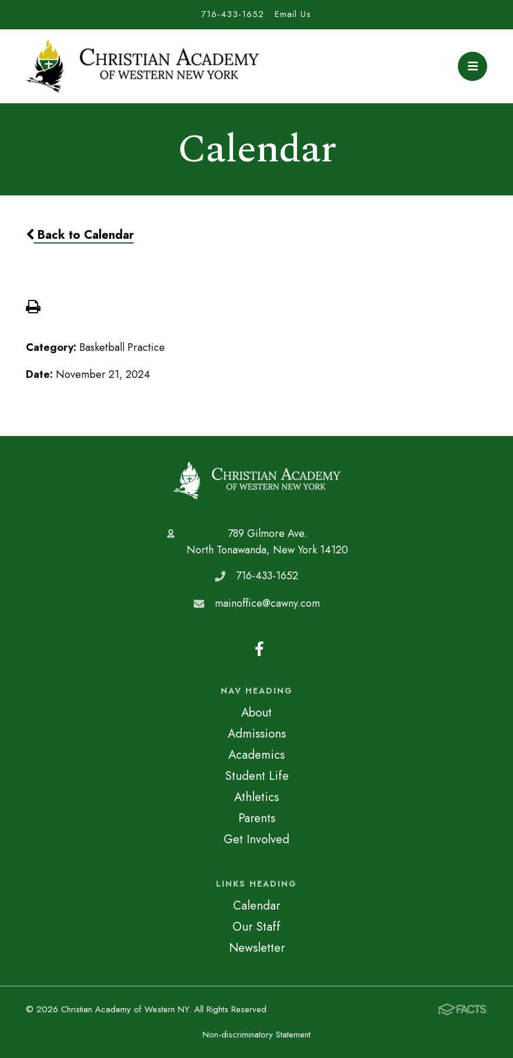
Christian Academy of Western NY (256, 481)
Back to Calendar (80, 235)
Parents (256, 818)
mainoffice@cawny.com (267, 603)
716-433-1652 (232, 14)
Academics (256, 754)
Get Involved (256, 839)
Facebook (259, 648)
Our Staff (256, 926)
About (256, 712)
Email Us (293, 14)
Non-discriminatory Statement (256, 1034)
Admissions (257, 733)
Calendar (256, 905)
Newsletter (257, 947)
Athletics (256, 797)
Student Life (257, 776)
